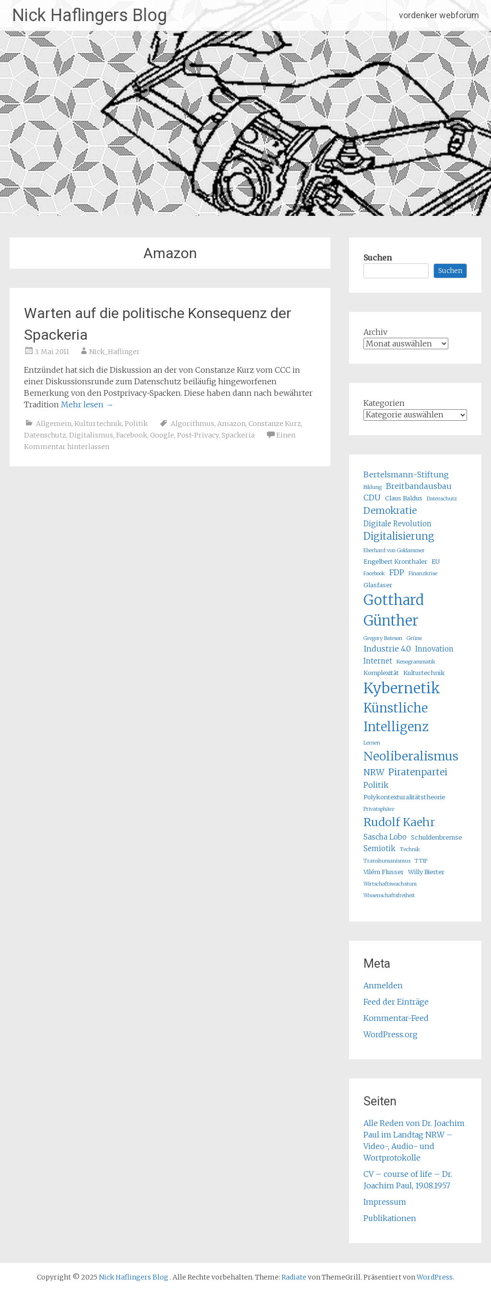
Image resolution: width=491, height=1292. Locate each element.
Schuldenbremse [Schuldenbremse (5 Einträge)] (436, 837)
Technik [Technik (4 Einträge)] (410, 849)
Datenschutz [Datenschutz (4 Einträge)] (442, 499)
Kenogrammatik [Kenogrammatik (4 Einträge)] (416, 662)
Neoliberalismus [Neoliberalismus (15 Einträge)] (410, 756)
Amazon (231, 423)
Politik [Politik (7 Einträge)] (375, 785)
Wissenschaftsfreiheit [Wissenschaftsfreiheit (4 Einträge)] (389, 895)
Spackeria (238, 435)
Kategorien (384, 403)
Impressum (384, 1202)
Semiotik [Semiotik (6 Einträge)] (379, 848)
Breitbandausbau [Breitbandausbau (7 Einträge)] (419, 486)
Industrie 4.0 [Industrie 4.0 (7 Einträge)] (387, 648)
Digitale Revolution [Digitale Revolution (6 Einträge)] (397, 523)
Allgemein (53, 423)
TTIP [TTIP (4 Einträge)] (421, 861)
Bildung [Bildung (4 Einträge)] (372, 487)
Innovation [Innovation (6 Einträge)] (434, 648)
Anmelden (383, 985)
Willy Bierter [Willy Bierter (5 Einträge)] (426, 872)
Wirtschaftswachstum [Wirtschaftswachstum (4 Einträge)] (390, 884)
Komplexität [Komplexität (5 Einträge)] (381, 673)
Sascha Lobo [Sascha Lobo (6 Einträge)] (385, 837)
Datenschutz (45, 435)
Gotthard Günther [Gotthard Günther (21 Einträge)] (393, 610)
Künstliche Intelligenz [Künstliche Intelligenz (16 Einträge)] (396, 717)
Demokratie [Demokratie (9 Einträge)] (390, 510)
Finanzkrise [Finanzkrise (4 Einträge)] (423, 573)
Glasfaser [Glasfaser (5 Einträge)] (377, 585)
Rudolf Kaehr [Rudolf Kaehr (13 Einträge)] (399, 822)
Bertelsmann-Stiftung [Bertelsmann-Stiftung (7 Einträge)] (406, 474)
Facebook (131, 435)
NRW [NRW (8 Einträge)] (373, 772)
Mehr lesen (87, 404)
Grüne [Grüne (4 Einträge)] (414, 638)
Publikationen (389, 1218)
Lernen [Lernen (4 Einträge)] (371, 743)
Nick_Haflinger (114, 351)
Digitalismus (91, 435)
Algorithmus (192, 423)
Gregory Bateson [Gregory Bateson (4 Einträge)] (382, 638)
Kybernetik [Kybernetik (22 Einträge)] (401, 688)
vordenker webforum (439, 15)
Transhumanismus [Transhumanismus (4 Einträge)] (386, 861)
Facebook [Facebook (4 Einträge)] (374, 573)
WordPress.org (390, 1034)
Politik (136, 423)
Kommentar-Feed (396, 1018)
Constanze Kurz (274, 423)
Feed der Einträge (396, 1002)
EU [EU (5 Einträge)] (436, 561)
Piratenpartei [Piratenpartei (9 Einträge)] (417, 772)
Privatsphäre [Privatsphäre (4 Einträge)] (378, 809)
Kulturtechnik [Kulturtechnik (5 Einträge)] (424, 673)
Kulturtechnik (98, 423)
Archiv (375, 332)
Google (162, 435)
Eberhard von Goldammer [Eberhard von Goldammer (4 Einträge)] (394, 550)
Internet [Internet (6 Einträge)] (377, 660)
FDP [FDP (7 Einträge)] (396, 572)
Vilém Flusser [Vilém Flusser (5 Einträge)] (383, 872)
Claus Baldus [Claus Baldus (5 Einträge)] (403, 498)
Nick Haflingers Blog (89, 15)
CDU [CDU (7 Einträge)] (372, 497)
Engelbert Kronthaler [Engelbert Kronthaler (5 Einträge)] (395, 561)
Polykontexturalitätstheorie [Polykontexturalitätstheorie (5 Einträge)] (404, 797)
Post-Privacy (198, 435)
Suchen (377, 257)
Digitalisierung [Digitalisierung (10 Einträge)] (398, 536)
